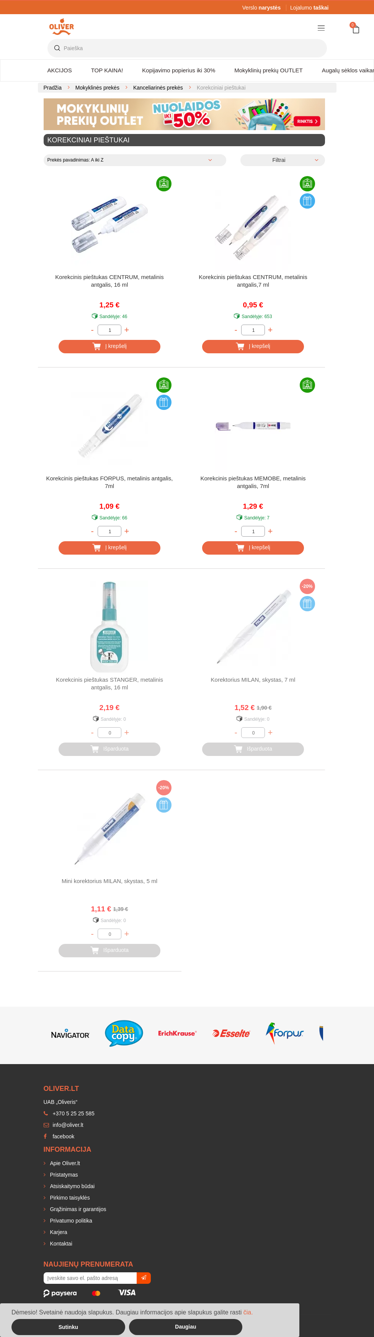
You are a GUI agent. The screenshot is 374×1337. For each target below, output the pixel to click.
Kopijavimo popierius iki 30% (178, 70)
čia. (248, 1312)
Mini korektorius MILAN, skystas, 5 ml (109, 881)
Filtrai (278, 160)
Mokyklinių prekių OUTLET (268, 70)
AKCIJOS (59, 70)
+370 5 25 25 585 (69, 1113)
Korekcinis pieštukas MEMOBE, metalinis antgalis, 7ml (252, 482)
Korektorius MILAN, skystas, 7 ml (253, 679)
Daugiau (185, 1327)
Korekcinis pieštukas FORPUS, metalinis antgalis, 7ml (109, 482)
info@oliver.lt (63, 1125)
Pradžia (53, 88)
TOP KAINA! (107, 70)
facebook (59, 1136)
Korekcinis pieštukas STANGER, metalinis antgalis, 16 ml (109, 683)
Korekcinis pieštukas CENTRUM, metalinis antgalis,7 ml (253, 281)
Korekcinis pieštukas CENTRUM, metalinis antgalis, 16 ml (109, 281)
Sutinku (68, 1327)
